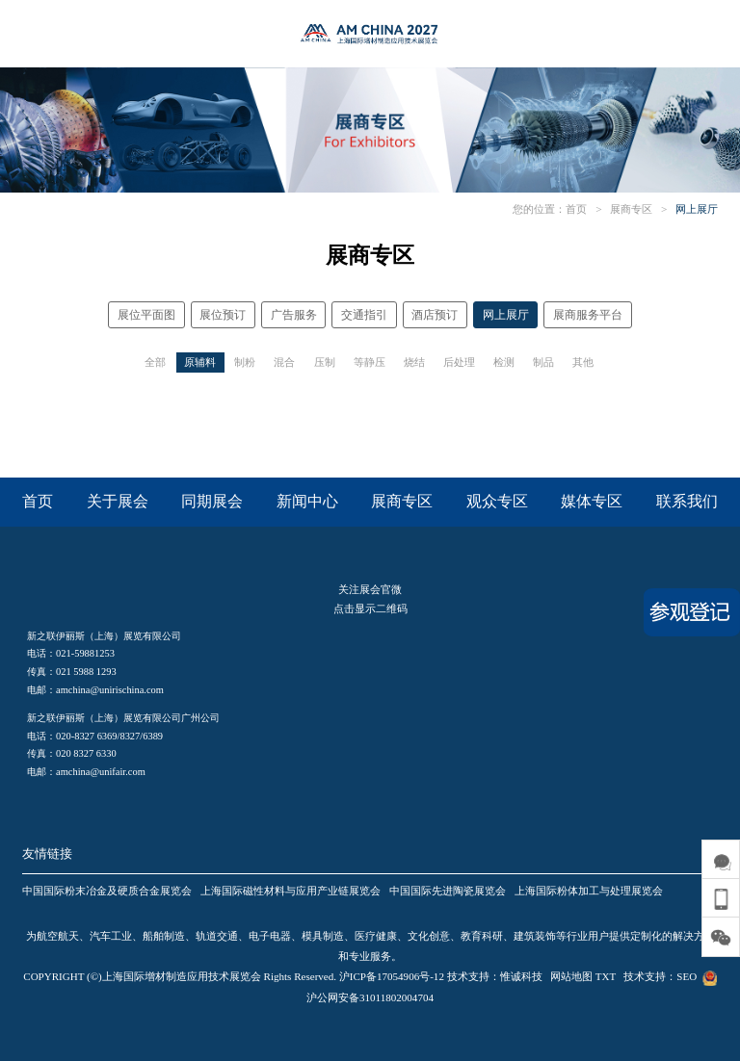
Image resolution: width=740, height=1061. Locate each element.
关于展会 (117, 501)
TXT (605, 976)
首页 (576, 209)
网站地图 (571, 976)
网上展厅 (696, 209)
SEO (686, 976)
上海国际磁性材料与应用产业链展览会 (290, 890)
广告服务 (294, 315)
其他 (583, 362)
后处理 (459, 362)
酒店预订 (434, 315)
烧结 (414, 362)
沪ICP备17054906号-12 (391, 976)
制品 (543, 362)
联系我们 (687, 501)
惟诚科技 (521, 976)
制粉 (244, 362)
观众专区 (497, 501)
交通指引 (364, 315)
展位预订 (222, 315)
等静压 (369, 362)
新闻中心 (307, 501)
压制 (324, 362)
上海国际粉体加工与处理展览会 (589, 890)
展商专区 (631, 209)
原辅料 (200, 362)
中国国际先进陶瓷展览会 (447, 890)
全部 (155, 362)
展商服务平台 (587, 315)
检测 (504, 362)
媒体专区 (591, 501)
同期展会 (212, 501)
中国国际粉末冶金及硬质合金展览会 (107, 890)
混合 (284, 362)
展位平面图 (146, 315)
